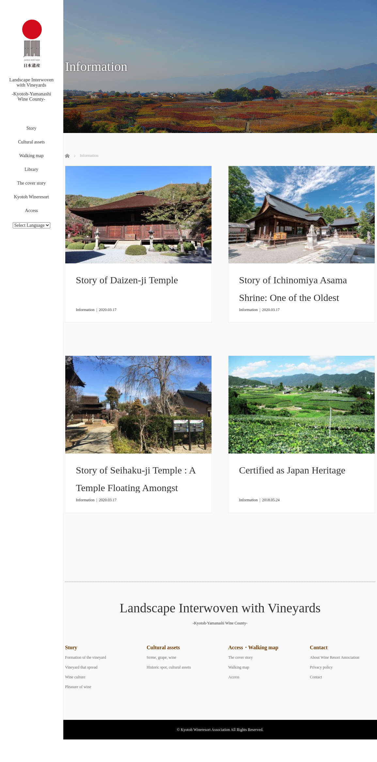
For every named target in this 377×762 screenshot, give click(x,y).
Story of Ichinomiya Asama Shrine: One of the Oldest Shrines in (293, 297)
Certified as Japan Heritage (292, 470)
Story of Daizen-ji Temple (127, 279)
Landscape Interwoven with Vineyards (220, 608)
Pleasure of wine (78, 687)
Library (31, 169)
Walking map (31, 155)
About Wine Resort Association (334, 657)
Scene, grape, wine (161, 657)
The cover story (31, 183)
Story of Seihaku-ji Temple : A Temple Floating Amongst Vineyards (136, 488)
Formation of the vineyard (85, 657)
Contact (316, 677)
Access (31, 210)
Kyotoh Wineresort (31, 196)
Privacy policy (321, 667)
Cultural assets (31, 142)
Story (31, 128)
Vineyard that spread (81, 667)
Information (85, 309)
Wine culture (75, 677)
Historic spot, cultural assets (169, 667)
